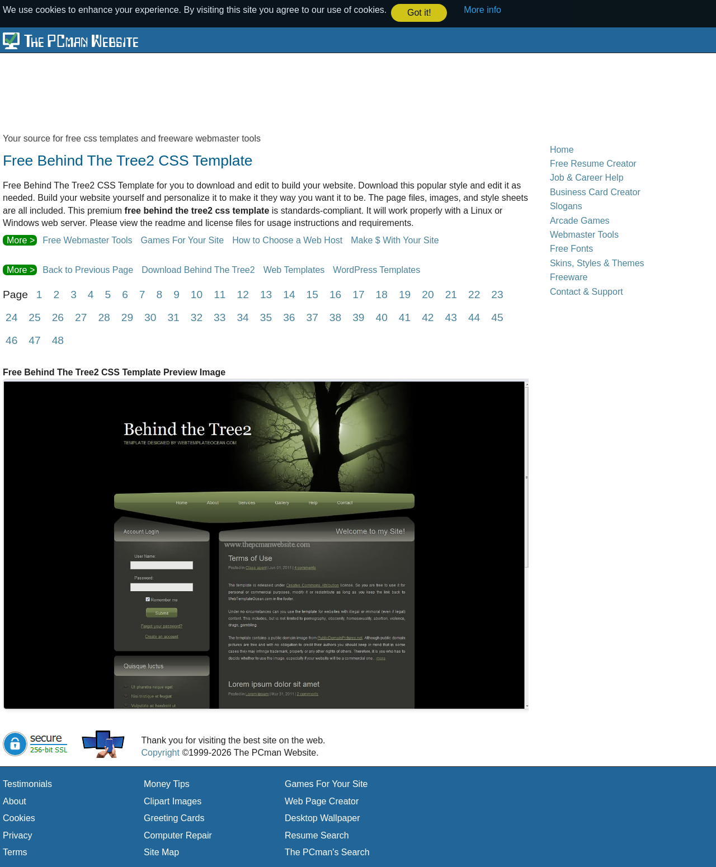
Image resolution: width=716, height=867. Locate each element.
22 (474, 294)
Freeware (569, 276)
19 (405, 294)
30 (150, 317)
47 (34, 340)
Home (562, 148)
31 (173, 317)
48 (58, 340)
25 (34, 317)
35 (266, 317)
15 (312, 294)
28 (104, 317)
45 (497, 317)
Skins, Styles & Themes (597, 262)
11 (219, 294)
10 (196, 294)
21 (451, 294)
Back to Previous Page (88, 269)
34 (242, 317)
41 (405, 317)
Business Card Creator (595, 191)
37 (312, 317)
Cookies (19, 817)
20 (428, 294)
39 (358, 317)
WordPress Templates (376, 269)
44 (474, 317)
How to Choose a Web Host (287, 239)
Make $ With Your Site (395, 239)
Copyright (160, 752)
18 (382, 294)
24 (11, 317)
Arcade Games (580, 219)
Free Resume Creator (593, 163)
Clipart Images (172, 800)
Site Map (161, 851)
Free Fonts (571, 248)
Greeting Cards (174, 817)
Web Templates (294, 269)
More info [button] (482, 10)
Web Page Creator (322, 800)
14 (289, 294)
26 (58, 317)
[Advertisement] (274, 92)
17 (358, 294)
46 (11, 340)
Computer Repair (178, 834)
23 (497, 294)
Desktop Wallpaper (322, 817)
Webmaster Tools (584, 234)
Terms (15, 851)
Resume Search (317, 834)
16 (335, 294)
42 (428, 317)
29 (127, 317)
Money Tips (167, 783)
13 (266, 294)
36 (289, 317)
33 (219, 317)
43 (451, 317)
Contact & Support (586, 290)
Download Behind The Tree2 (198, 269)
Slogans (566, 205)
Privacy (17, 834)
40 (382, 317)
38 (335, 317)
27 (81, 317)
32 (196, 317)
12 (243, 294)
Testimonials (27, 783)
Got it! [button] (419, 12)
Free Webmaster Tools (87, 239)
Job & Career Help (587, 177)
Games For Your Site (182, 239)
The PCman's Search (327, 851)
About (14, 800)
